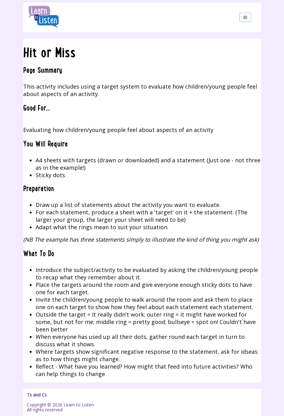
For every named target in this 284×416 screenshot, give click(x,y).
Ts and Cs (37, 394)
